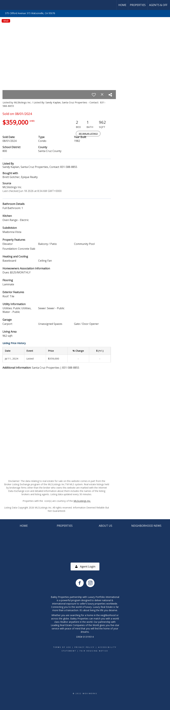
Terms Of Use (62, 647)
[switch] (94, 95)
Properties (138, 5)
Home (122, 5)
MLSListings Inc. (82, 500)
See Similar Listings (88, 133)
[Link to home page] (4, 5)
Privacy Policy (85, 647)
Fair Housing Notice (94, 651)
